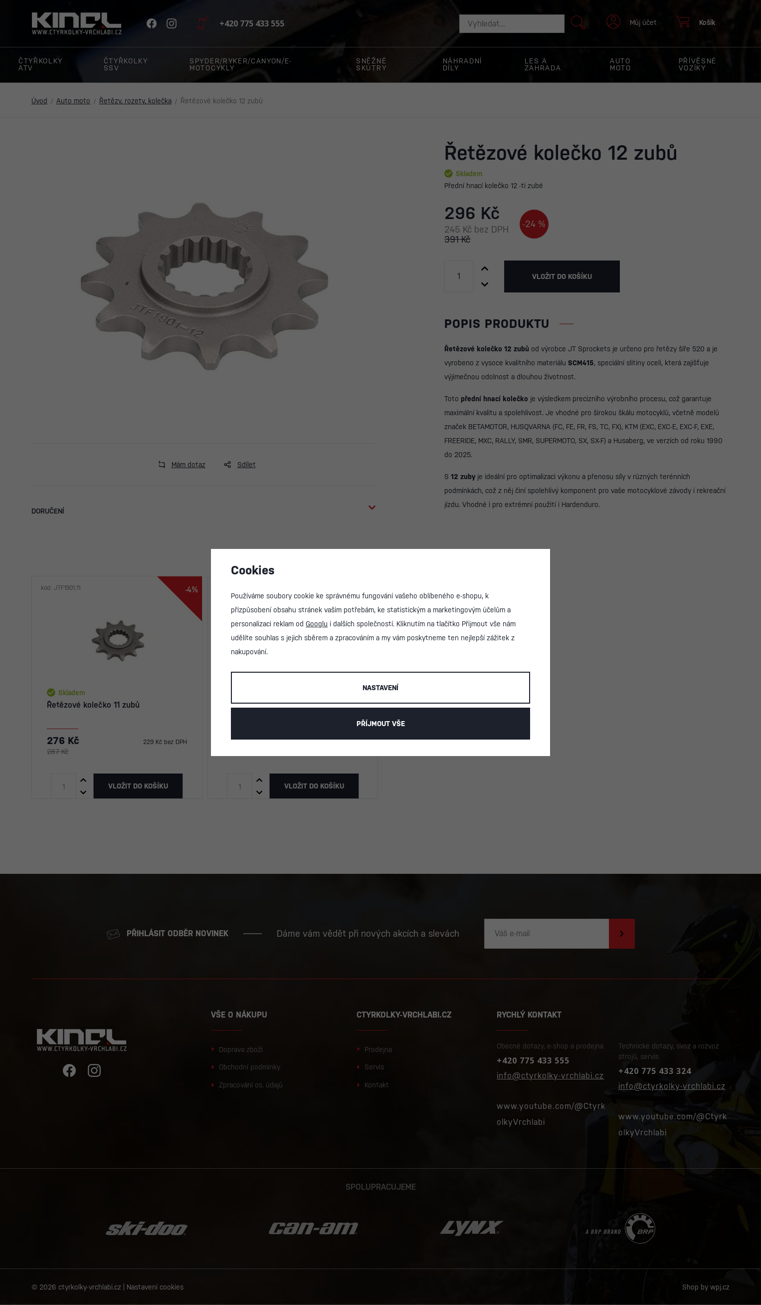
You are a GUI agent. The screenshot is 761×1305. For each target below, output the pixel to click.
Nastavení (380, 688)
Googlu (317, 624)
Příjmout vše (381, 724)
